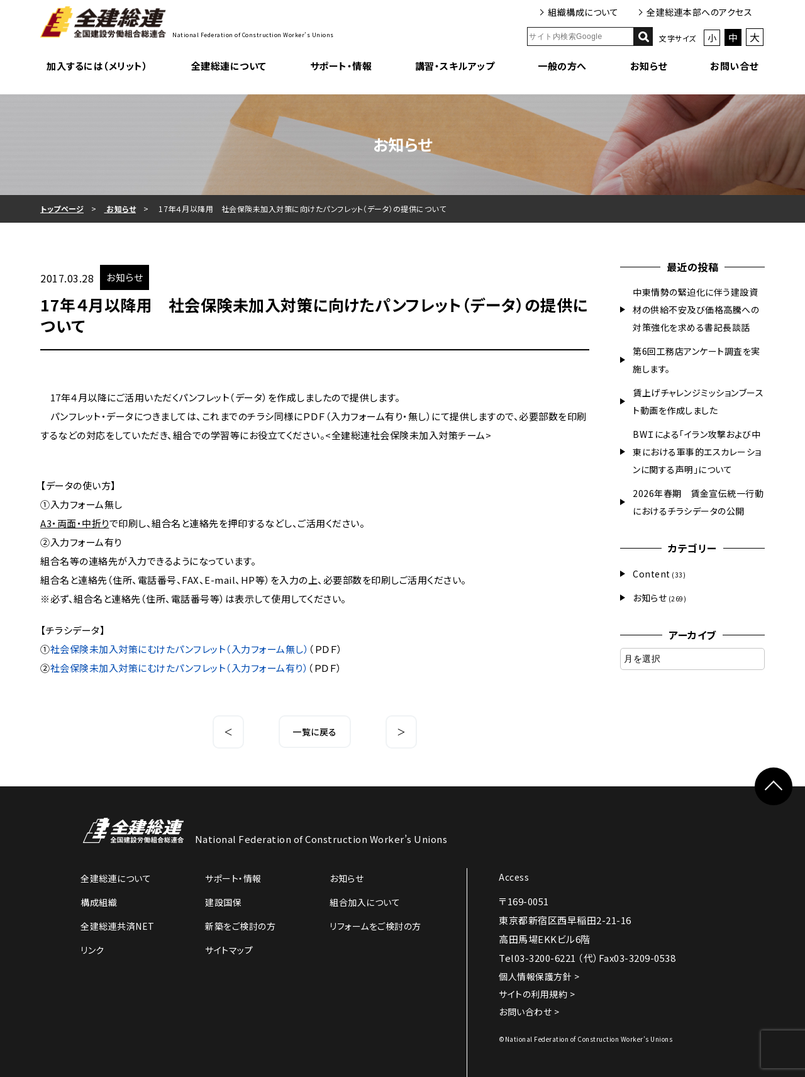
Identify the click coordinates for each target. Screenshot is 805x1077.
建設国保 (223, 902)
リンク (92, 950)
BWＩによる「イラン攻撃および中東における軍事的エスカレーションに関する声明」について (697, 452)
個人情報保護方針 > (539, 976)
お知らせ (648, 65)
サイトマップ (229, 950)
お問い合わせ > (529, 1011)
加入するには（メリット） (97, 65)
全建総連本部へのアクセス (699, 12)
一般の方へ (562, 65)
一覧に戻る (314, 731)
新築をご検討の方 (240, 926)
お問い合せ (734, 65)
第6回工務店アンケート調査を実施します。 (696, 360)
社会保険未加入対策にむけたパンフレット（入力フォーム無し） (179, 649)
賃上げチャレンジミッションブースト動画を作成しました (698, 401)
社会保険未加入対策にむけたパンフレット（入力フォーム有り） (179, 667)
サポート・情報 (341, 65)
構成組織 (98, 902)
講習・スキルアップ (455, 65)
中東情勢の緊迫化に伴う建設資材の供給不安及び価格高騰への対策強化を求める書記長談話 (696, 309)
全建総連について (229, 65)
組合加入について (365, 902)
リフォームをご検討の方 (375, 926)
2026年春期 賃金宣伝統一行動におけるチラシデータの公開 (698, 502)
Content (651, 573)
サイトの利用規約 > (537, 994)
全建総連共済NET (117, 926)
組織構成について (583, 12)
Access (514, 877)
